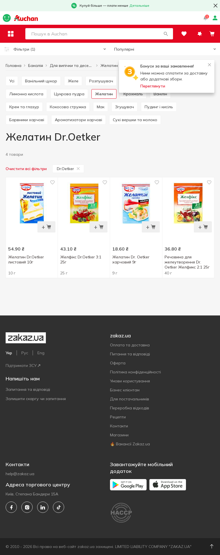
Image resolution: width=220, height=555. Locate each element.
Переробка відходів (129, 407)
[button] (166, 34)
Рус (24, 352)
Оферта (117, 363)
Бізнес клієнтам (125, 389)
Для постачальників (129, 398)
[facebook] (11, 507)
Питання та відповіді (130, 354)
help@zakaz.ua (20, 473)
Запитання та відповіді (28, 389)
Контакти (119, 425)
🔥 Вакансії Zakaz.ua (130, 443)
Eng (40, 352)
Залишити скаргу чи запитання (36, 398)
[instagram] (27, 507)
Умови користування (130, 380)
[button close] (215, 5)
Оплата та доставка (130, 345)
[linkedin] (42, 507)
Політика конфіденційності (135, 371)
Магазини (119, 434)
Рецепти (118, 416)
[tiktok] (58, 507)
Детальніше (139, 5)
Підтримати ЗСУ (23, 365)
